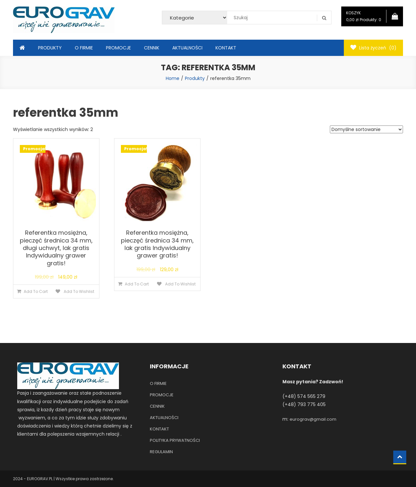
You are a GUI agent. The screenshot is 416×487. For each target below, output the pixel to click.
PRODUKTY (50, 48)
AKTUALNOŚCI (187, 48)
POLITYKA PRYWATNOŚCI (175, 440)
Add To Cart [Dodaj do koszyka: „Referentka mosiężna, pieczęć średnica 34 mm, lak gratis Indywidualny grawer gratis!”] (137, 284)
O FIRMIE (84, 48)
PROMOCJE (118, 48)
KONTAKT (225, 48)
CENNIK (151, 48)
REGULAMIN (161, 452)
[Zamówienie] (366, 129)
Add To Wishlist (78, 291)
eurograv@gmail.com (313, 419)
